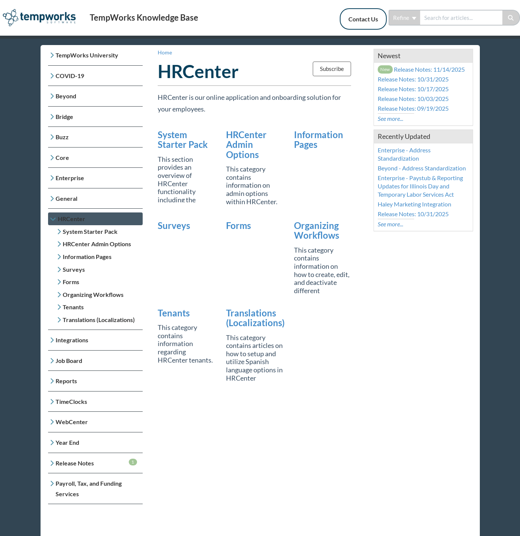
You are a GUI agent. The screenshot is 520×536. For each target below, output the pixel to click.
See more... (390, 118)
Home (165, 52)
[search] (461, 18)
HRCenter (71, 218)
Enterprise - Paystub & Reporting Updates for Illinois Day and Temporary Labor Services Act (420, 186)
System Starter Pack (90, 231)
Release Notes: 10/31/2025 (413, 79)
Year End (67, 442)
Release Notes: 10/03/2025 (413, 98)
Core (62, 157)
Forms (71, 281)
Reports (66, 380)
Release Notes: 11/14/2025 (421, 69)
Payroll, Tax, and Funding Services (89, 488)
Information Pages (87, 256)
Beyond (66, 95)
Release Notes (96, 463)
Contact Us (363, 19)
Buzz (62, 136)
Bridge (64, 116)
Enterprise (70, 177)
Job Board (69, 360)
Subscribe (332, 68)
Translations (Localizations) (99, 319)
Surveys (74, 269)
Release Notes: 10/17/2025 (413, 88)
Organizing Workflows (93, 294)
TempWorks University (87, 55)
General (66, 198)
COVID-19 (70, 75)
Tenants (73, 306)
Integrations (72, 339)
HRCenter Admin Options (97, 243)
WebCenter (72, 421)
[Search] (511, 18)
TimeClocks (71, 401)
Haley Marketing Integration (414, 204)
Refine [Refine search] (404, 17)
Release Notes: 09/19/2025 (413, 108)
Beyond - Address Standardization (422, 168)
